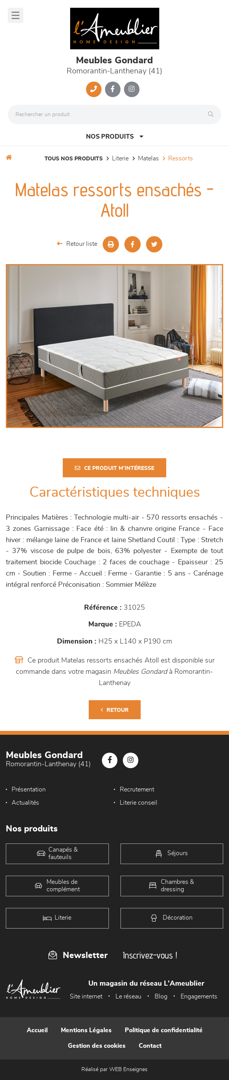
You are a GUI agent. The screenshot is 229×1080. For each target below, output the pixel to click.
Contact (150, 1046)
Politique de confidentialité (164, 1030)
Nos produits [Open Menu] (114, 136)
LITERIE (120, 158)
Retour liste (77, 243)
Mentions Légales (86, 1030)
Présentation (29, 789)
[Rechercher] (212, 114)
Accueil (37, 1030)
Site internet (86, 996)
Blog (161, 996)
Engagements (199, 996)
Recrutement (137, 789)
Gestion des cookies (97, 1046)
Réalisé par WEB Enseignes (114, 1069)
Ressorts (180, 158)
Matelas (148, 158)
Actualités (25, 803)
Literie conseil (138, 803)
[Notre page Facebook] (113, 89)
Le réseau (128, 996)
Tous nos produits (74, 159)
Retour (115, 710)
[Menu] (15, 15)
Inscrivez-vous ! (150, 955)
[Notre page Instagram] (131, 89)
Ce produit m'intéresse (114, 468)
